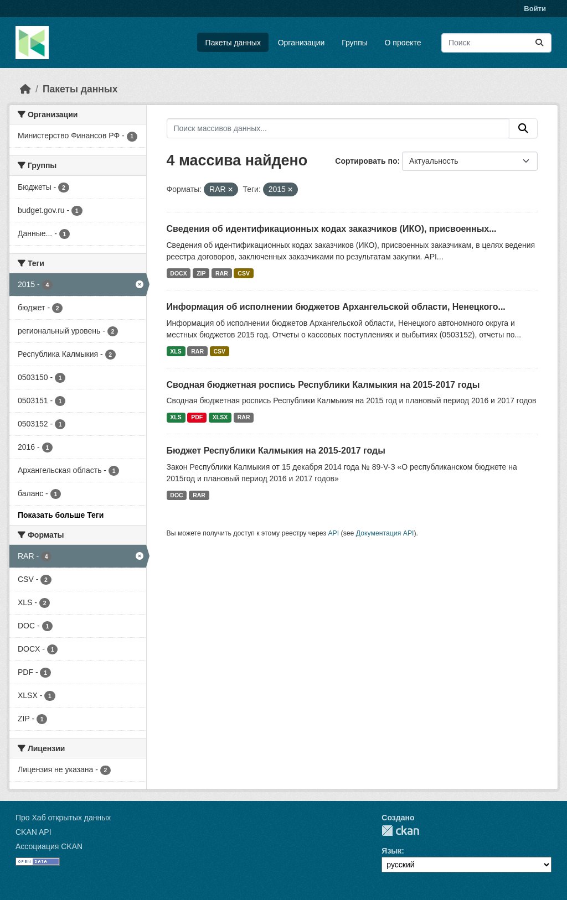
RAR (221, 273)
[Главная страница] (25, 89)
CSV (244, 273)
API (333, 533)
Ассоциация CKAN (49, 846)
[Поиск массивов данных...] (496, 43)
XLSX (220, 417)
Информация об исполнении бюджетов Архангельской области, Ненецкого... (336, 306)
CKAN (400, 830)
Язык (391, 850)
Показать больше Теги (61, 515)
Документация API (385, 533)
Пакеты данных (233, 42)
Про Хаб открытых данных (63, 817)
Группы (355, 42)
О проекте (403, 42)
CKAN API (33, 832)
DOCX (178, 273)
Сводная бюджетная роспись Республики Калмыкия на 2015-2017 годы (323, 384)
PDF (197, 417)
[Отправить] (539, 43)
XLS (175, 351)
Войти (535, 8)
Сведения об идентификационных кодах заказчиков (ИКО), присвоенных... (332, 228)
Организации (301, 42)
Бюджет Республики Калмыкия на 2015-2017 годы (276, 450)
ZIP (201, 273)
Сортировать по (366, 161)
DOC (176, 495)
